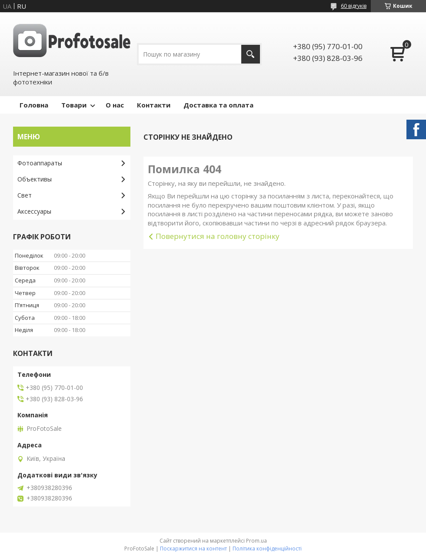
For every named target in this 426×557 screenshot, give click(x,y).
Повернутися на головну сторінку (218, 236)
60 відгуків (353, 6)
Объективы (34, 179)
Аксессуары (34, 211)
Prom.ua (256, 540)
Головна (34, 105)
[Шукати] (250, 54)
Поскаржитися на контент (193, 548)
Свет (24, 195)
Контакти (153, 105)
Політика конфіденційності (267, 548)
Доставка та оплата (218, 105)
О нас (115, 105)
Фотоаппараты (39, 163)
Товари (74, 105)
